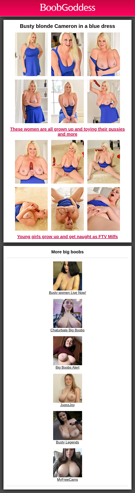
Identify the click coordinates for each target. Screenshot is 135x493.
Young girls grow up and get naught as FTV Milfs (67, 236)
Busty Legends (67, 427)
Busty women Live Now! (67, 278)
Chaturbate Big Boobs (68, 315)
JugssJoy (67, 390)
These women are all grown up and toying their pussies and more (67, 131)
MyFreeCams (67, 464)
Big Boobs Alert (67, 352)
